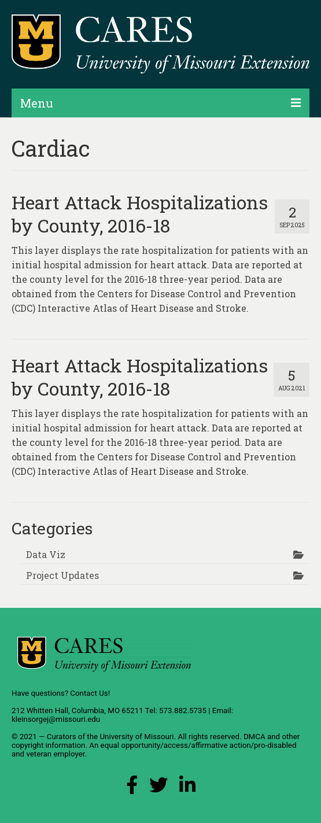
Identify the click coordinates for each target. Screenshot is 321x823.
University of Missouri (136, 736)
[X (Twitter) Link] (158, 788)
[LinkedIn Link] (187, 788)
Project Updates (62, 575)
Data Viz (45, 554)
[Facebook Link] (132, 788)
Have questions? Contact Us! (61, 693)
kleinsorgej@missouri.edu (56, 719)
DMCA (254, 736)
